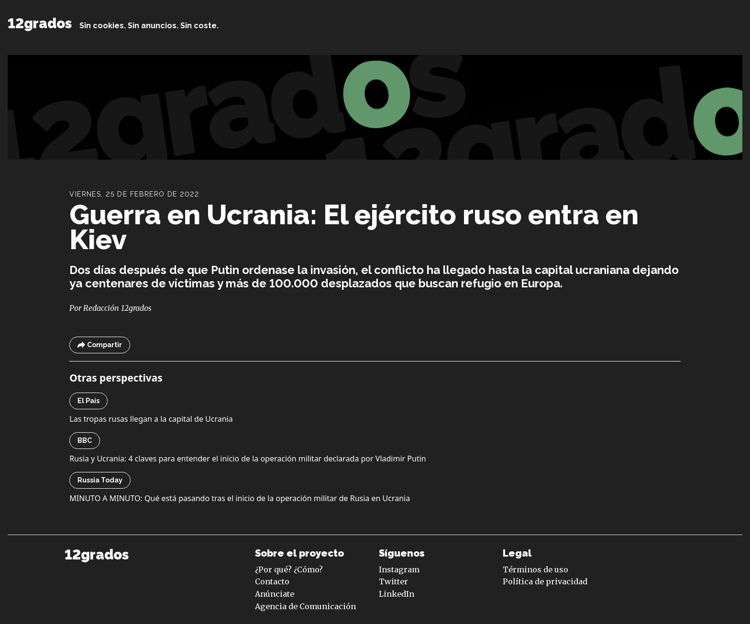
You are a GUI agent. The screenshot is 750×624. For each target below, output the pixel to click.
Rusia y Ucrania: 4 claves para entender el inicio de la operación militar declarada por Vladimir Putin (247, 458)
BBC (84, 440)
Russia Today (99, 480)
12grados (40, 23)
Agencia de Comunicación (305, 606)
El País (88, 401)
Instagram (399, 569)
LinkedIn (396, 594)
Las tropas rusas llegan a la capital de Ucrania (150, 419)
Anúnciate (274, 594)
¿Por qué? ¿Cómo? (289, 569)
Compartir (99, 345)
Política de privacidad (545, 581)
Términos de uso (535, 569)
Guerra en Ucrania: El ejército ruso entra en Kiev (354, 226)
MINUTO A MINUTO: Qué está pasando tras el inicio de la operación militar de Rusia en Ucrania (239, 498)
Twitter (393, 581)
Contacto (272, 581)
